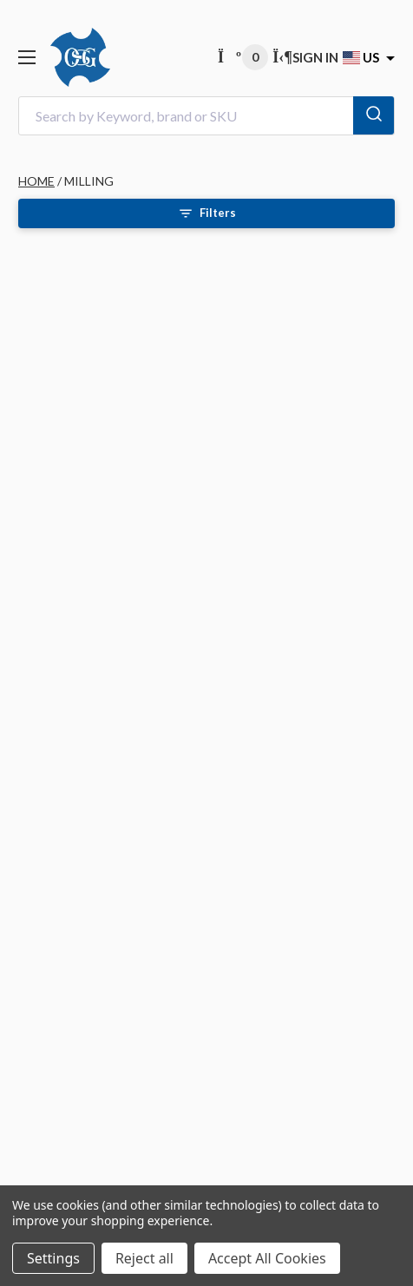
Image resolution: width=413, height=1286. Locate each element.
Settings (53, 1258)
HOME (36, 181)
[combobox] (206, 115)
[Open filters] (206, 213)
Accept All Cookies (267, 1258)
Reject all (144, 1258)
